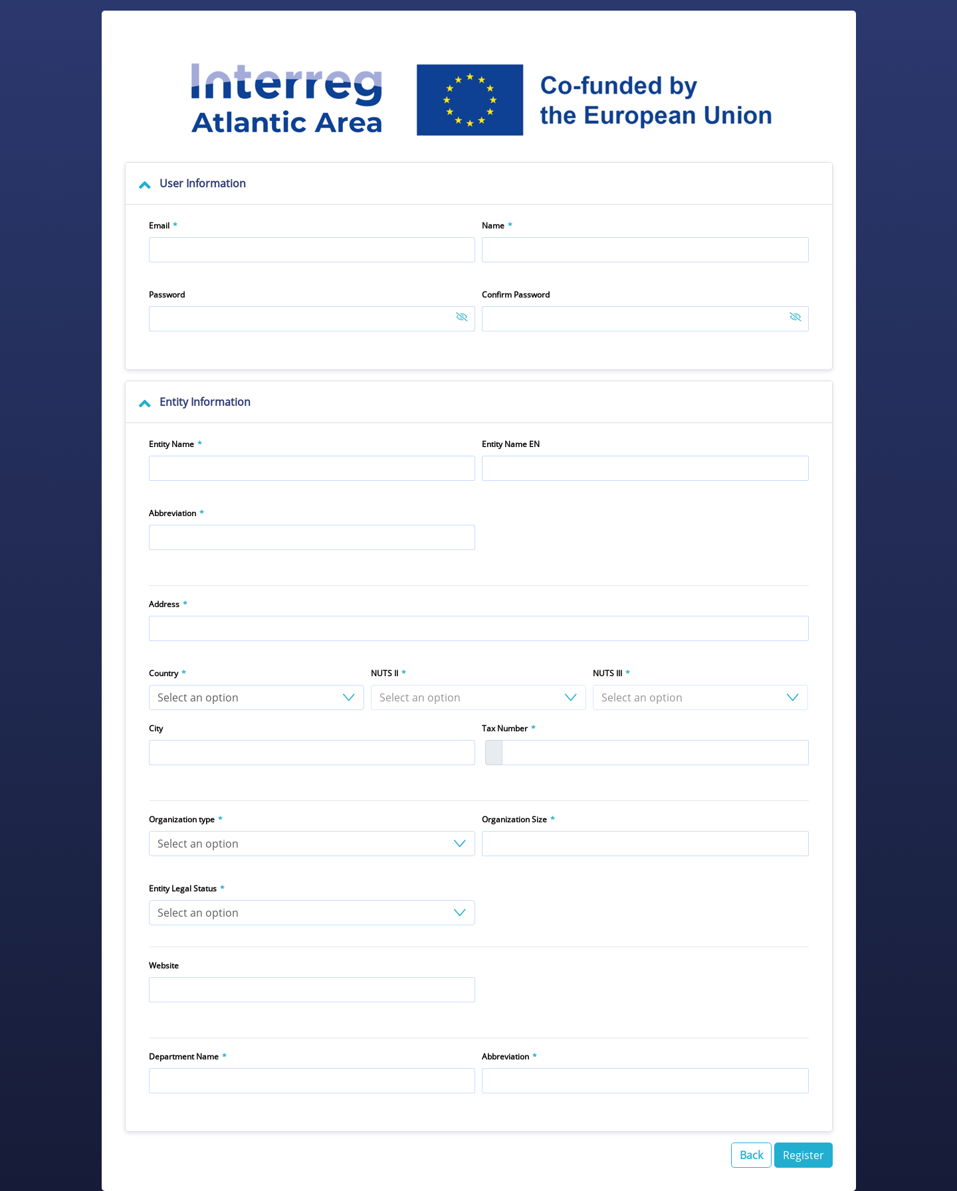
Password (167, 294)
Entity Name (171, 444)
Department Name (184, 1056)
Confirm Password (516, 294)
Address (164, 604)
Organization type (182, 819)
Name (493, 225)
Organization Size (514, 819)
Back (751, 1155)
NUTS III (607, 673)
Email (159, 225)
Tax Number (505, 728)
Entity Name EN (511, 444)
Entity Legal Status (183, 888)
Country (163, 673)
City (156, 728)
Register (803, 1155)
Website (164, 965)
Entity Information (205, 402)
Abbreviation (172, 513)
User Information (203, 183)
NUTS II (384, 673)
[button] (256, 697)
